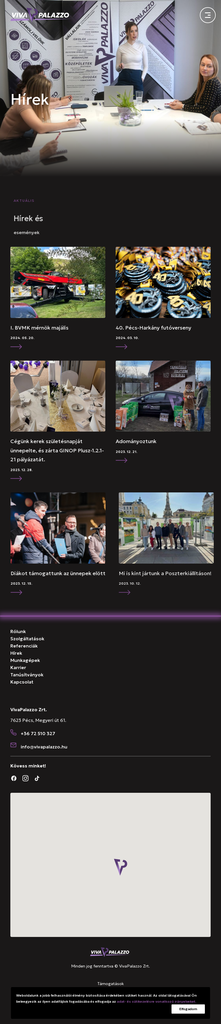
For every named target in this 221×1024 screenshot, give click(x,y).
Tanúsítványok (26, 674)
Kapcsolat (21, 682)
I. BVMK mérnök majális (68, 327)
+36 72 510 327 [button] (38, 733)
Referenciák (24, 646)
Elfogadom (188, 1009)
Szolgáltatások (27, 638)
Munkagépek (25, 660)
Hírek (16, 653)
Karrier (18, 667)
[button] (86, 282)
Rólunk (18, 631)
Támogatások (110, 983)
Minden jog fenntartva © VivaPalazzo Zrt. (110, 966)
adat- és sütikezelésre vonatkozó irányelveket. (156, 1001)
